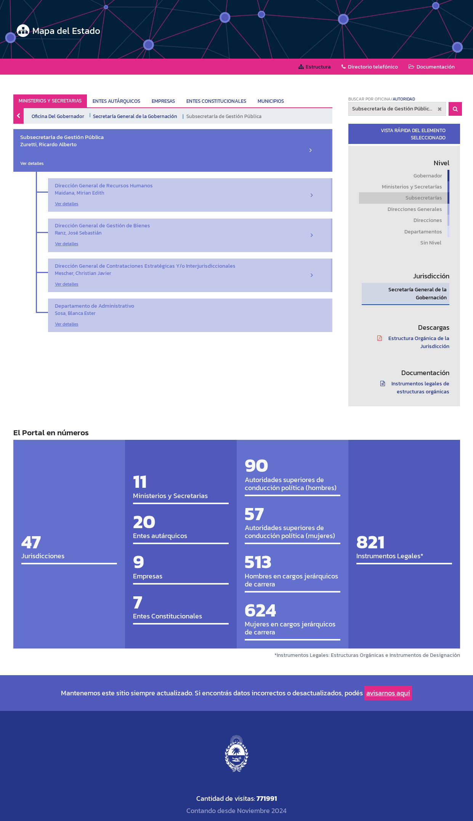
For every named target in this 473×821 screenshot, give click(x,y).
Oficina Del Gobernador (58, 116)
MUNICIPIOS (271, 101)
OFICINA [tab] (383, 99)
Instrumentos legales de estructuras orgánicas (412, 388)
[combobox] (397, 108)
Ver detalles (32, 163)
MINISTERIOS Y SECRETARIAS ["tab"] (50, 100)
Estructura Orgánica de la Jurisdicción (410, 342)
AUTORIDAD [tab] (404, 99)
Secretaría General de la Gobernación (135, 116)
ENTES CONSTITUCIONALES (216, 101)
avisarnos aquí (388, 693)
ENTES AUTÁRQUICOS (116, 101)
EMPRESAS (163, 101)
